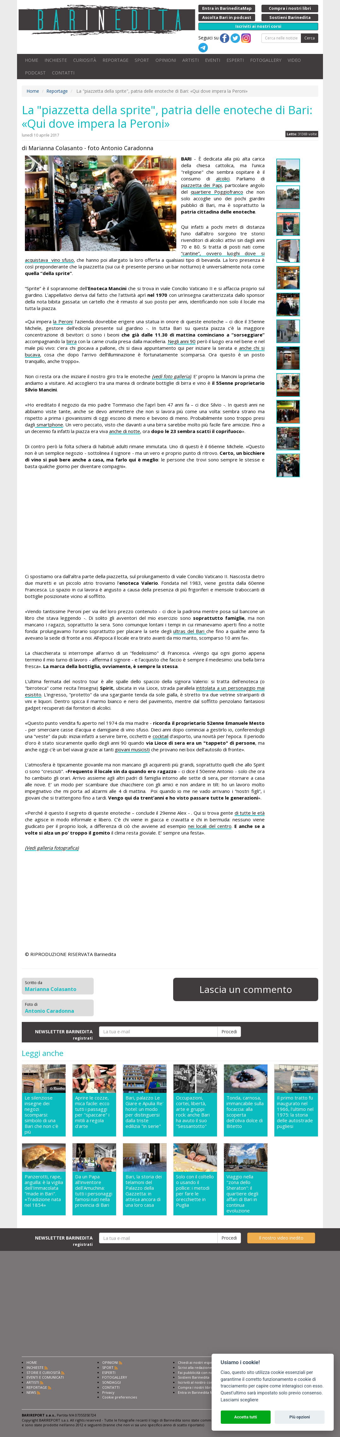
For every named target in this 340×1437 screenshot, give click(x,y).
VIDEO (294, 60)
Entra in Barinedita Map (197, 1392)
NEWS (31, 1392)
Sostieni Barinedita (193, 1377)
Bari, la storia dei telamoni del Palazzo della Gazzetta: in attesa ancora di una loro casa (144, 1191)
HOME (31, 60)
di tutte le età (250, 813)
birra (72, 341)
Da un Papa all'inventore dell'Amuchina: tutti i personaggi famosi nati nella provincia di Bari (93, 1191)
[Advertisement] (145, 522)
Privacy (108, 1392)
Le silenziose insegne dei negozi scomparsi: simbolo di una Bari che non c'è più (41, 1115)
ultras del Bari (189, 631)
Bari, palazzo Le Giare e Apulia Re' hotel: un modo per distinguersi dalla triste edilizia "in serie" (144, 1112)
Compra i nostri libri (195, 1387)
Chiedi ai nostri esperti (197, 1362)
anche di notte (124, 431)
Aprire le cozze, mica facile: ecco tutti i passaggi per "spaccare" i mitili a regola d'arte (92, 1112)
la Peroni (62, 321)
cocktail (160, 736)
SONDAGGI (111, 1382)
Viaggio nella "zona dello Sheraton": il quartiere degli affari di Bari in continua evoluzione (242, 1193)
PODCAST (35, 73)
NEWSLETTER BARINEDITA (64, 1035)
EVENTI (212, 60)
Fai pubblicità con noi (196, 1372)
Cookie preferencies (119, 1397)
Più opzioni (299, 1417)
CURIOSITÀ (84, 60)
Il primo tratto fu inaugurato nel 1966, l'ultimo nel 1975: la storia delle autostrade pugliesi (295, 1112)
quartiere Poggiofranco (217, 192)
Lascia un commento (245, 989)
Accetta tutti (245, 1417)
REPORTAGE (115, 60)
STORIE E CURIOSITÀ (43, 1372)
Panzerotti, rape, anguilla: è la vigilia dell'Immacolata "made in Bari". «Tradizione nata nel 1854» (44, 1191)
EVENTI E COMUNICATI (45, 1377)
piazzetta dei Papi (201, 185)
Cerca (309, 38)
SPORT (142, 60)
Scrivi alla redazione (195, 1367)
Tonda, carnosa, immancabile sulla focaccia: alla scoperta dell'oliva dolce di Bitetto (245, 1112)
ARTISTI (190, 60)
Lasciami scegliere (239, 1400)
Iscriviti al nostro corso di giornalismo (209, 1382)
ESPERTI (235, 60)
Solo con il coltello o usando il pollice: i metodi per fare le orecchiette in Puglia (195, 1191)
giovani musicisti (132, 749)
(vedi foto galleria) (171, 376)
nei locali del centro (209, 826)
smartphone (49, 424)
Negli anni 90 (182, 341)
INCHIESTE (55, 60)
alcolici (223, 178)
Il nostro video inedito (281, 1238)
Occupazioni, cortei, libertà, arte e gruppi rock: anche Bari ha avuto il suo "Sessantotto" (193, 1112)
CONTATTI (63, 73)
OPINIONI (165, 60)
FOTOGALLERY (265, 60)
